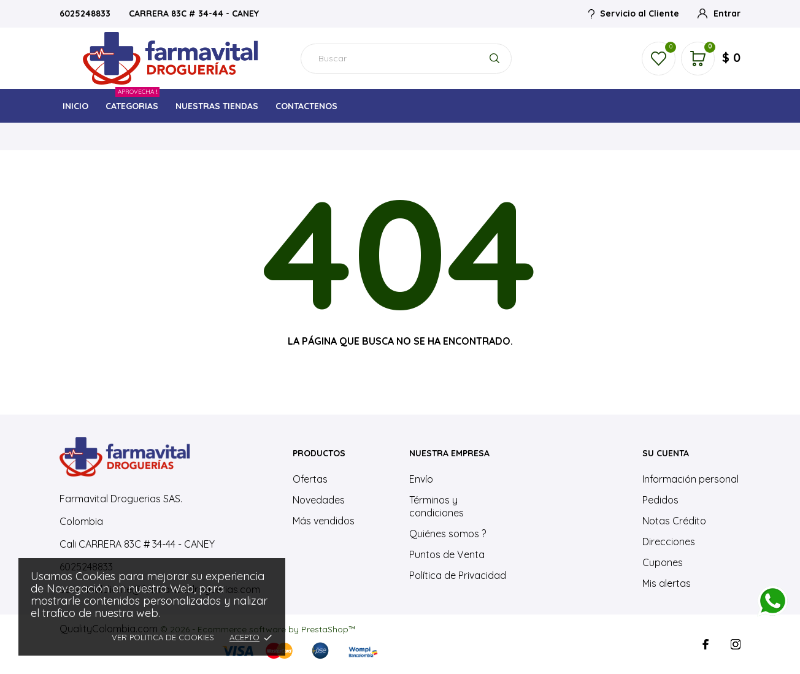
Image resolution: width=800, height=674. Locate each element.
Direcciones (668, 541)
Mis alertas (666, 583)
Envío (421, 479)
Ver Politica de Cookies (163, 637)
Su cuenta (665, 453)
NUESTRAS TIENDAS (216, 106)
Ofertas (310, 479)
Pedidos (660, 500)
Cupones (662, 562)
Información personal (690, 479)
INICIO (75, 106)
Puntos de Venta (447, 554)
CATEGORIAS (133, 103)
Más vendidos (324, 521)
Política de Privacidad (457, 575)
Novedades (319, 500)
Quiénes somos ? (447, 533)
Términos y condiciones (436, 506)
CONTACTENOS (306, 106)
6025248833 (86, 13)
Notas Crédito (674, 521)
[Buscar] (406, 59)
